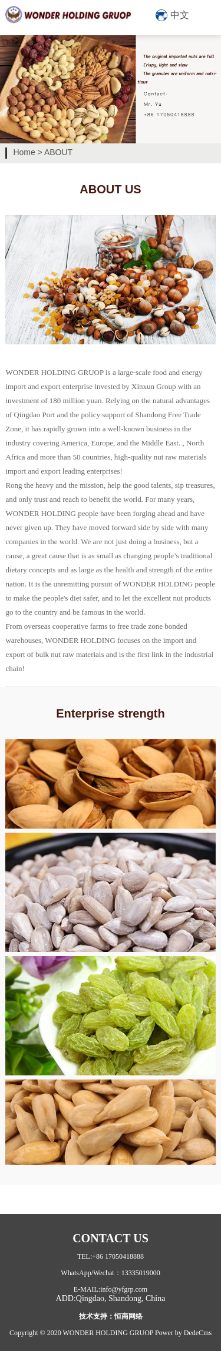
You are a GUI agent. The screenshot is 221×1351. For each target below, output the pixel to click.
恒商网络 (128, 1316)
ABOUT (58, 152)
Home (24, 152)
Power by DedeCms (183, 1333)
